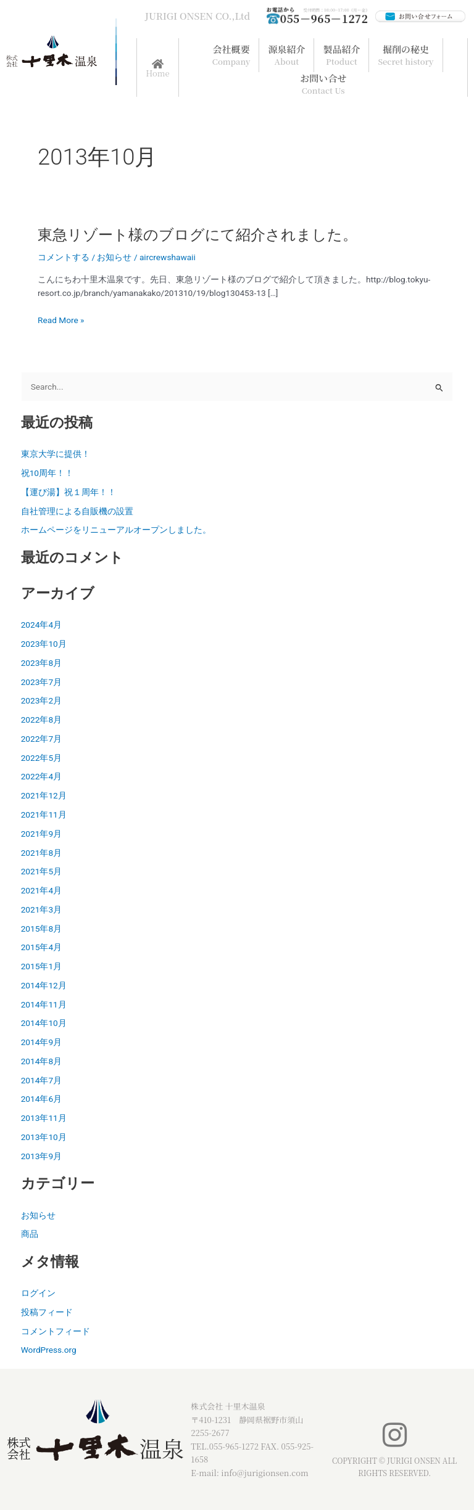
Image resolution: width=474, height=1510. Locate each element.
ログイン (38, 1293)
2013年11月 (44, 1118)
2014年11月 (44, 1004)
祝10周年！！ (47, 473)
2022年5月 (41, 758)
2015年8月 (41, 928)
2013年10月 (44, 1137)
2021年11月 (44, 814)
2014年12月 (44, 985)
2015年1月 (41, 966)
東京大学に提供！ (55, 454)
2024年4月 (41, 625)
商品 (29, 1234)
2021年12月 (44, 795)
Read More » (61, 320)
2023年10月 (44, 644)
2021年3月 (41, 909)
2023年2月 (41, 700)
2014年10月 (44, 1023)
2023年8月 (41, 663)
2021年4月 (41, 890)
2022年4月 (41, 776)
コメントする (63, 257)
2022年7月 (41, 739)
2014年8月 (41, 1061)
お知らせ (114, 257)
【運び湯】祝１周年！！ (68, 492)
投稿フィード (47, 1312)
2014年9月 (41, 1042)
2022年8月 (41, 719)
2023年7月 (41, 682)
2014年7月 (41, 1080)
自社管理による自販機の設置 (77, 511)
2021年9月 (41, 834)
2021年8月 (41, 853)
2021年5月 (41, 871)
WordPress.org (49, 1350)
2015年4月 (41, 947)
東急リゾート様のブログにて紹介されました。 (197, 235)
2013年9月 (41, 1156)
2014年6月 (41, 1099)
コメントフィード (55, 1331)
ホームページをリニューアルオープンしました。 (116, 530)
